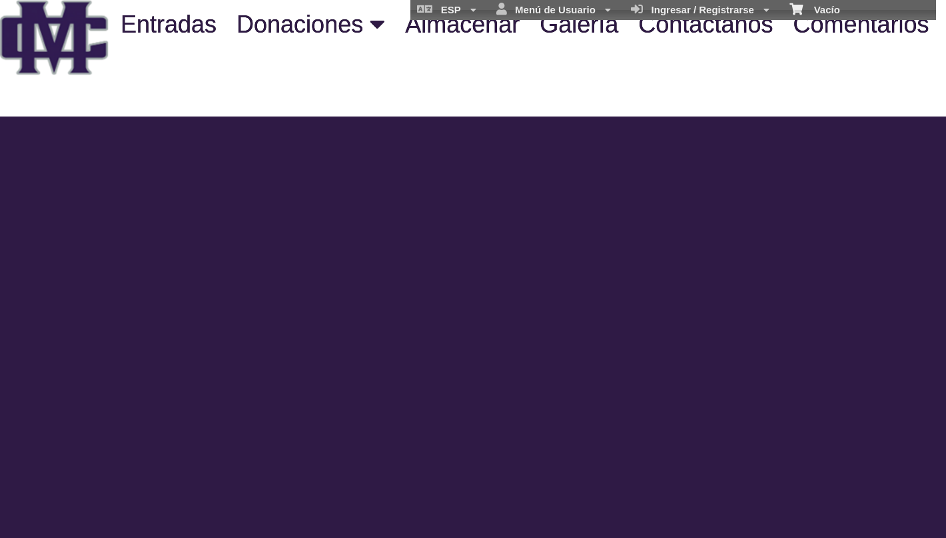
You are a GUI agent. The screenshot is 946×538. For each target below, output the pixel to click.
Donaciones (310, 24)
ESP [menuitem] (446, 9)
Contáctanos (705, 24)
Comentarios (861, 24)
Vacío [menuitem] (814, 8)
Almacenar (462, 24)
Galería (579, 24)
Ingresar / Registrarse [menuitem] (700, 9)
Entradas (169, 24)
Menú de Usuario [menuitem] (554, 9)
